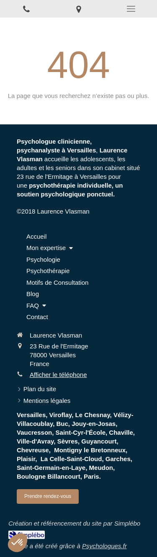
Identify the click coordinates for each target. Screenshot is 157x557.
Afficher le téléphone (58, 374)
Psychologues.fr (104, 545)
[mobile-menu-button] (131, 8)
